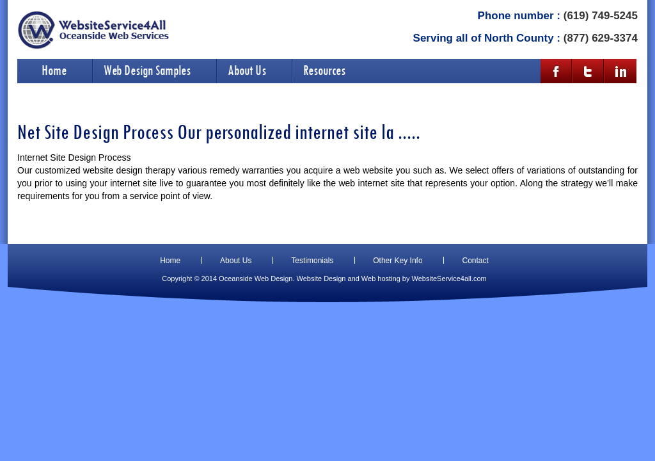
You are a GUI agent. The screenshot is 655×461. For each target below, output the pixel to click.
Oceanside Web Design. (256, 278)
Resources (324, 69)
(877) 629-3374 (601, 38)
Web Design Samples (147, 69)
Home (54, 69)
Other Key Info (397, 260)
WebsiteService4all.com (449, 278)
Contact (475, 260)
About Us (247, 69)
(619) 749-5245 (601, 16)
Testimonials (312, 260)
